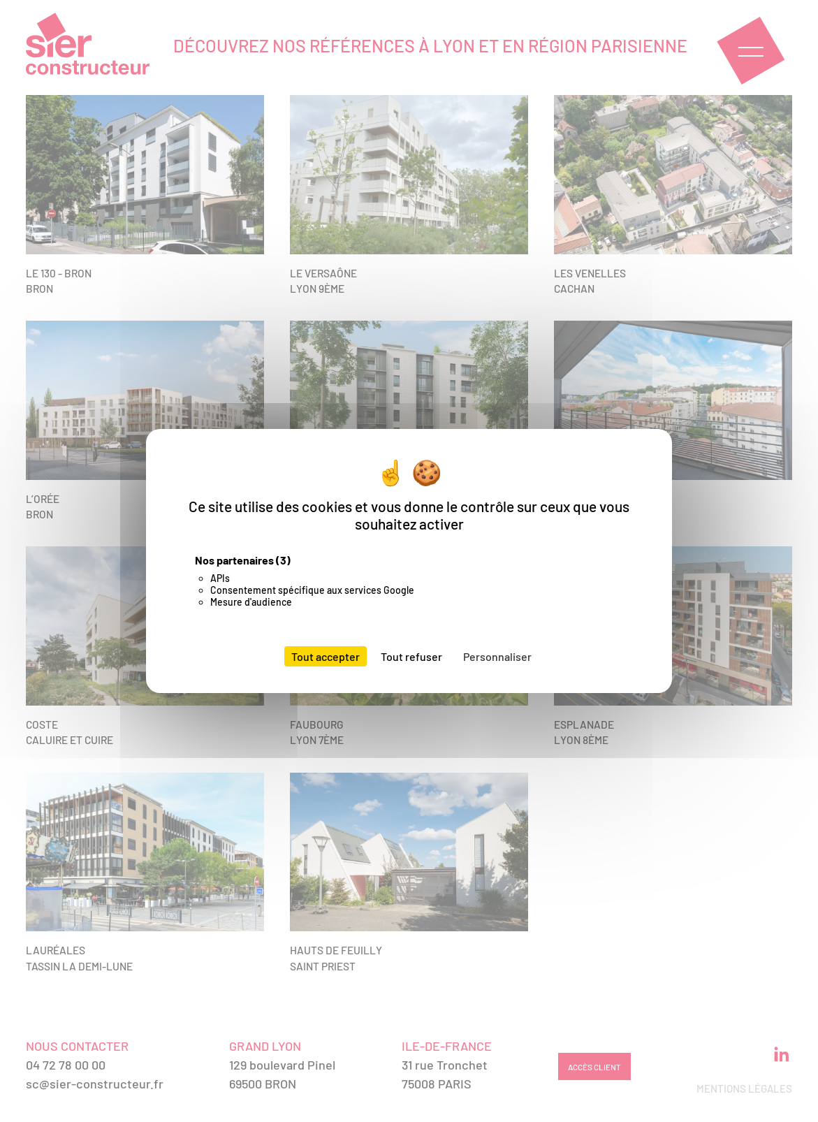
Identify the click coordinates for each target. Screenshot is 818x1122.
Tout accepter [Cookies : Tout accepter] (325, 656)
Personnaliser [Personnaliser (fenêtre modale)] (497, 656)
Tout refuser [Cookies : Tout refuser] (411, 656)
